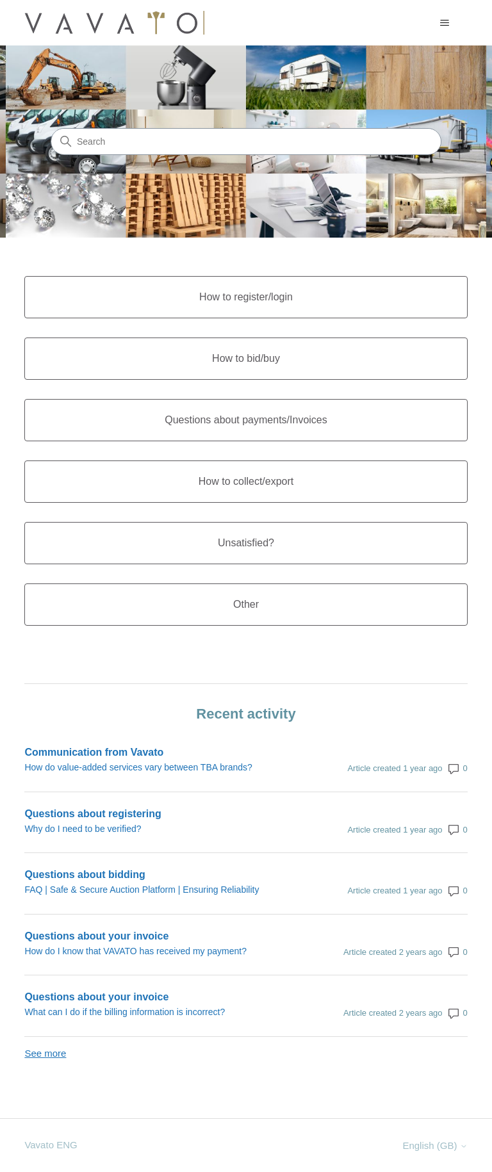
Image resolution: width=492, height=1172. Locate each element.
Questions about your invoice (96, 936)
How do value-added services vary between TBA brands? (138, 767)
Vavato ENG (50, 1144)
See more (45, 1053)
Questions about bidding (84, 874)
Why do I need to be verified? (82, 829)
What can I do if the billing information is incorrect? (124, 1012)
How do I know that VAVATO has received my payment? (135, 951)
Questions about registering (92, 813)
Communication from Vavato (93, 752)
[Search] (246, 141)
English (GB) (434, 1145)
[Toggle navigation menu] (445, 23)
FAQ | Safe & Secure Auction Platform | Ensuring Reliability (141, 889)
